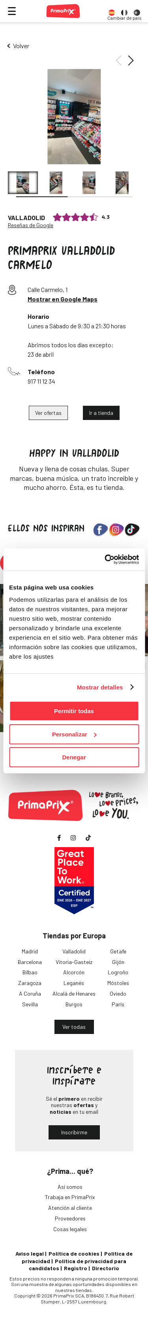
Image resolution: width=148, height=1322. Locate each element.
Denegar (74, 757)
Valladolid (74, 951)
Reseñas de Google (30, 225)
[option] (112, 11)
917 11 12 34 (41, 381)
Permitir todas (74, 711)
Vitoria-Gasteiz (74, 962)
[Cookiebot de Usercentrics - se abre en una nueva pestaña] (105, 559)
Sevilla (30, 1004)
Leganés (74, 982)
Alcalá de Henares (74, 993)
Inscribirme (74, 1132)
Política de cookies (74, 1253)
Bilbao (29, 972)
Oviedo (118, 993)
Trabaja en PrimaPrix (70, 1197)
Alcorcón (73, 972)
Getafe (118, 951)
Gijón (118, 962)
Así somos (70, 1186)
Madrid (30, 951)
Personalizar (74, 734)
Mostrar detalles (100, 687)
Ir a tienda (101, 412)
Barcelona (30, 962)
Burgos (74, 1004)
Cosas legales (70, 1229)
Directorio (105, 1268)
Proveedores (70, 1218)
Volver (21, 45)
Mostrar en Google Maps (62, 299)
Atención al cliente (70, 1207)
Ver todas (74, 1026)
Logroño (118, 972)
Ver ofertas (48, 412)
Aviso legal (29, 1253)
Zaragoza (29, 982)
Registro (75, 1268)
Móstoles (118, 982)
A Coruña (30, 993)
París (118, 1004)
